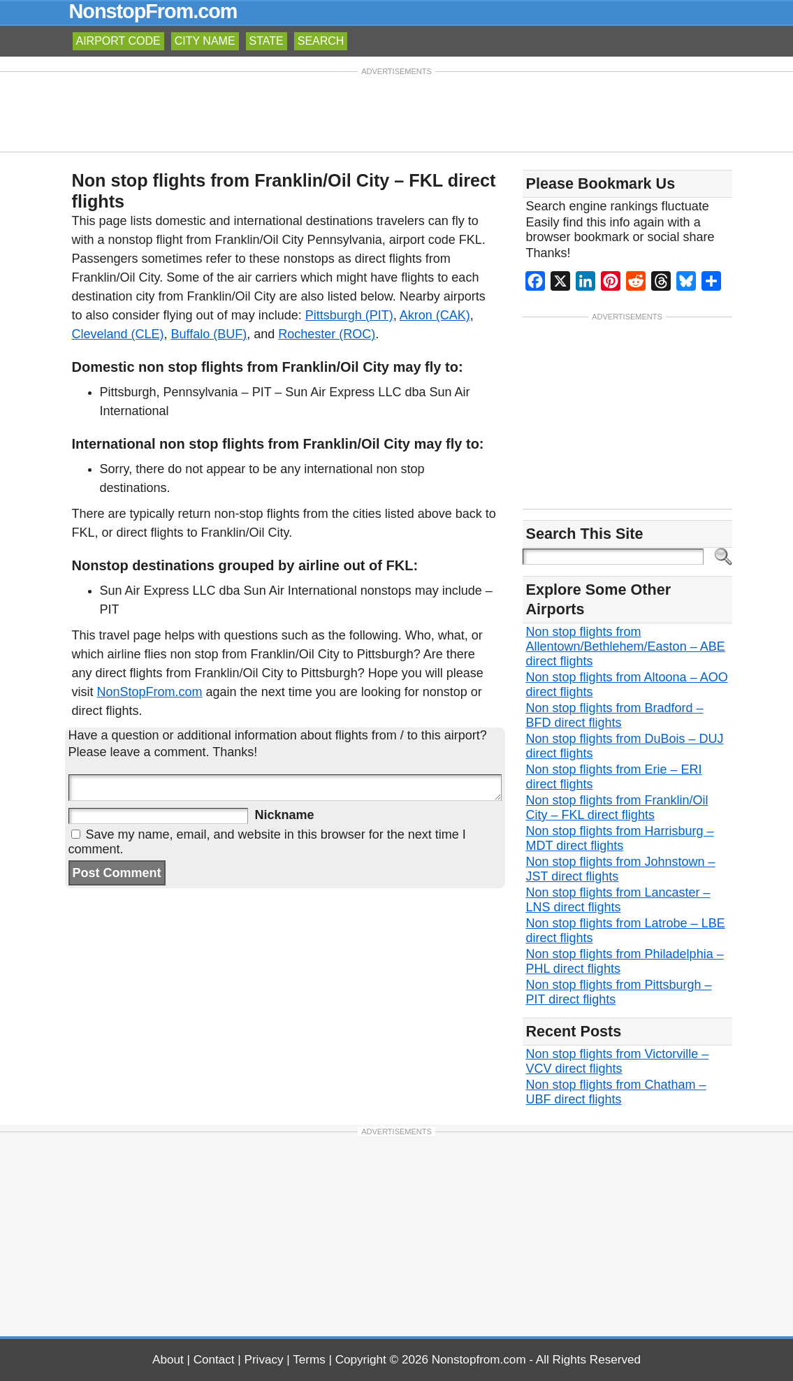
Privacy (264, 1359)
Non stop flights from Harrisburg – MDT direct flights (620, 838)
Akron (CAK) (435, 315)
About (168, 1359)
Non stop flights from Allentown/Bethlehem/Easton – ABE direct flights (625, 646)
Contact (214, 1359)
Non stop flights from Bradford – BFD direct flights (615, 715)
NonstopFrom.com (153, 11)
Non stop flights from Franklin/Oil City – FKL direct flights (617, 807)
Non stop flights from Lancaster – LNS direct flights (618, 899)
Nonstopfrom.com (479, 1359)
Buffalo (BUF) (209, 334)
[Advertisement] (397, 110)
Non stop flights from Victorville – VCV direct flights (617, 1061)
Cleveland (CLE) (118, 334)
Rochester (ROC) (326, 334)
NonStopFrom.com (150, 692)
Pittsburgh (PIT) (349, 315)
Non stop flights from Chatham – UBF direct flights (616, 1092)
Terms (309, 1359)
